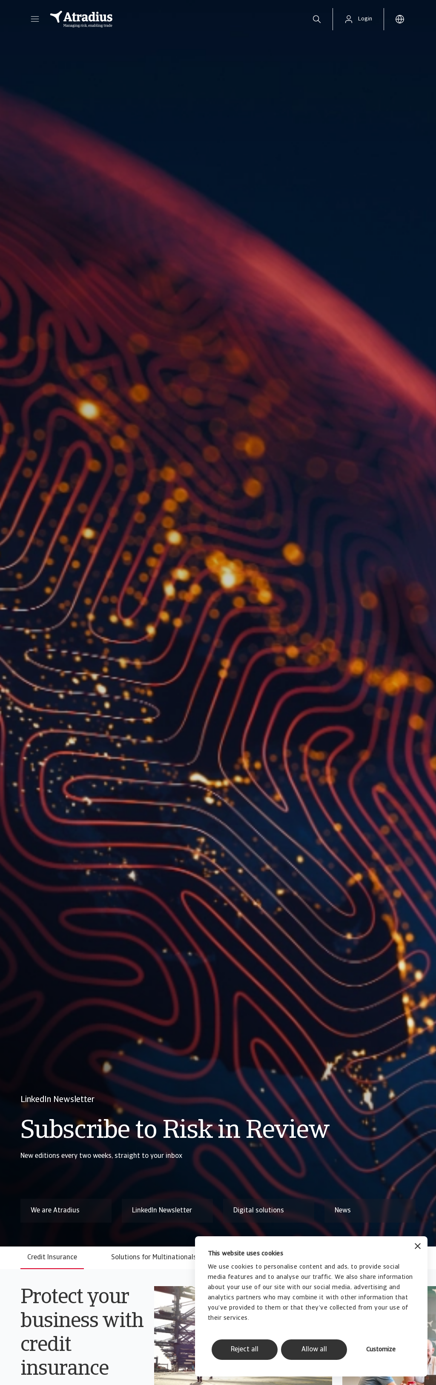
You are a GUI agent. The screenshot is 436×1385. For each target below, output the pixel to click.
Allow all (314, 1349)
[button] (34, 19)
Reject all (244, 1349)
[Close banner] (418, 1247)
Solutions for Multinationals (154, 1257)
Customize (381, 1350)
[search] (317, 19)
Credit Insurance (52, 1257)
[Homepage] (171, 19)
